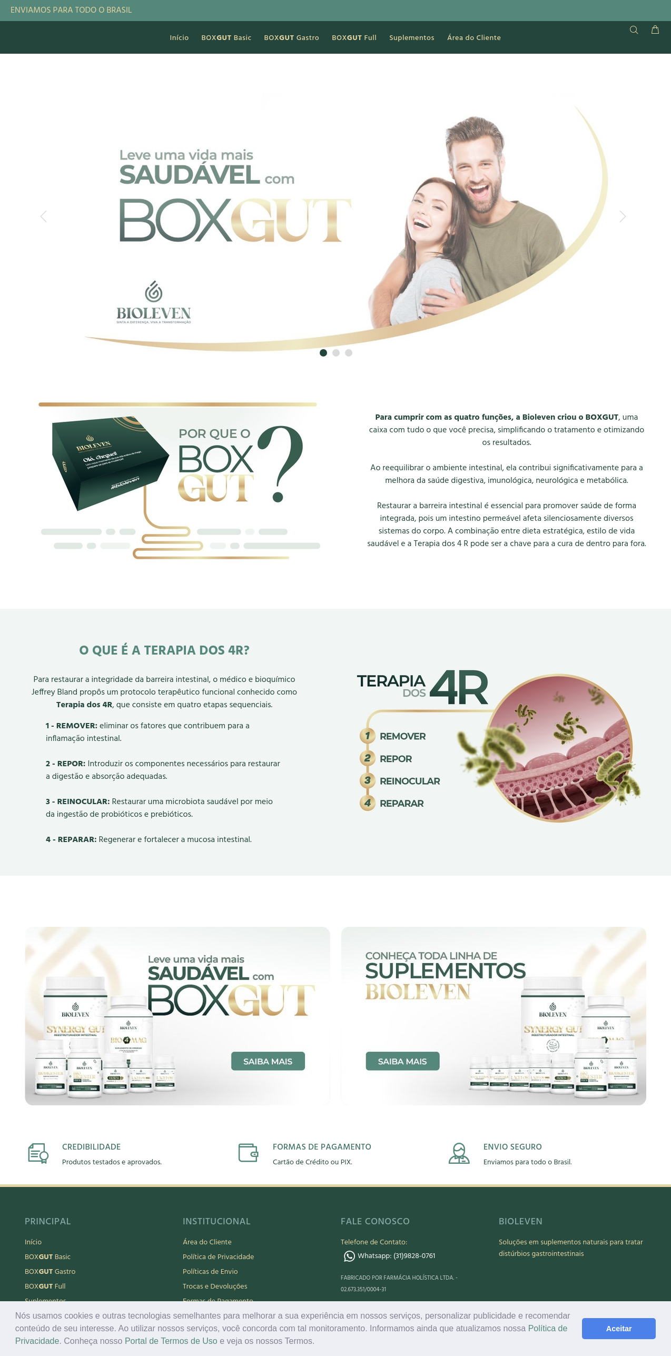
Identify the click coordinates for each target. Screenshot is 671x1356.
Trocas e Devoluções (215, 1287)
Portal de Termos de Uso (171, 1341)
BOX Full (45, 1287)
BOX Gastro (50, 1272)
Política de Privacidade (218, 1257)
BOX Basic (48, 1257)
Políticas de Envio (210, 1272)
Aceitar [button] (619, 1328)
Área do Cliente (207, 1242)
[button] (318, 1342)
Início (33, 1242)
